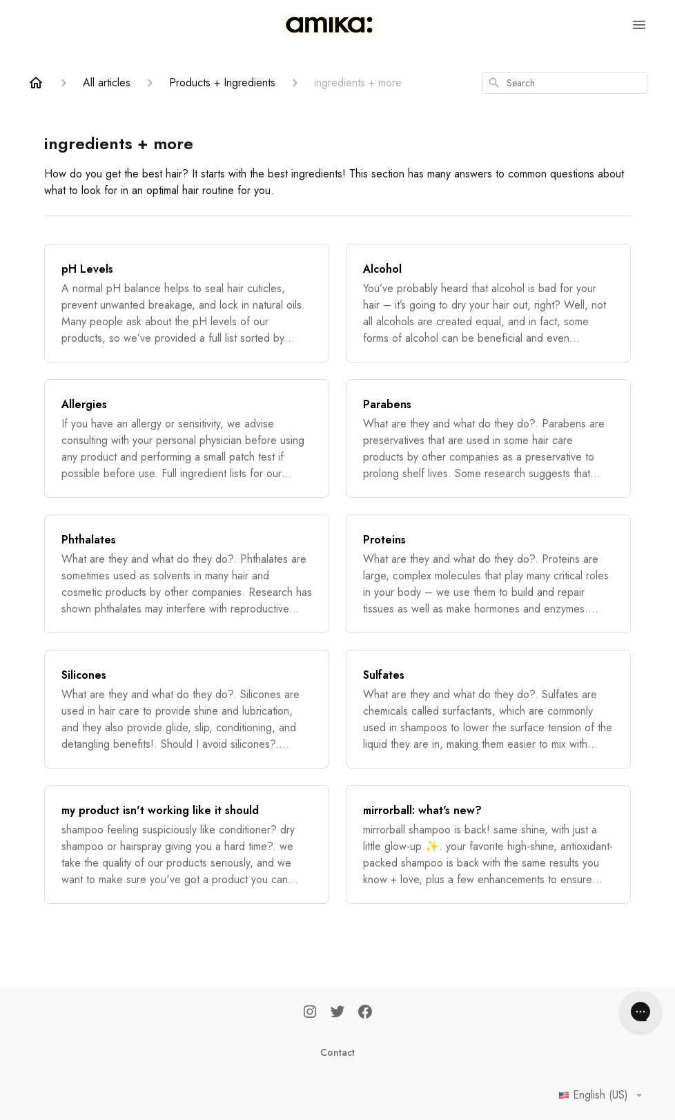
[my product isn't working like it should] (186, 844)
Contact (337, 1052)
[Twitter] (337, 1013)
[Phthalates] (186, 573)
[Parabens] (488, 438)
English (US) (602, 1095)
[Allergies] (186, 438)
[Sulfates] (488, 709)
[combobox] (564, 83)
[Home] (36, 83)
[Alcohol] (488, 303)
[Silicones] (186, 709)
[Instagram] (310, 1013)
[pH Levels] (186, 303)
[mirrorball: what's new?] (488, 844)
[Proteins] (488, 573)
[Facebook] (365, 1013)
